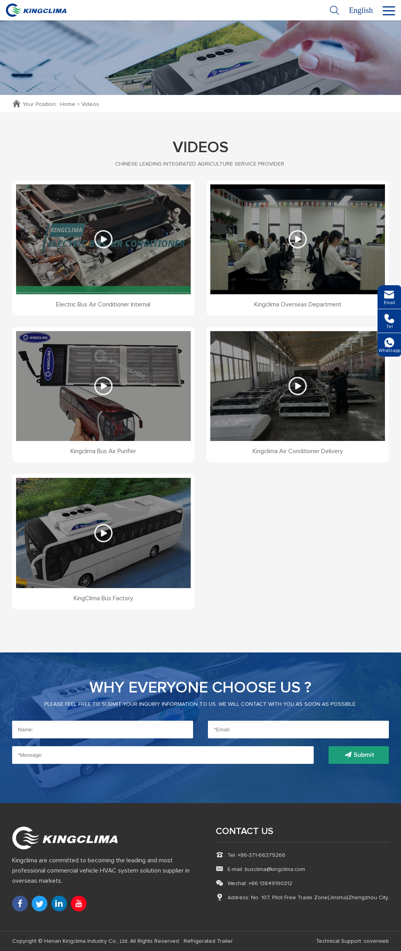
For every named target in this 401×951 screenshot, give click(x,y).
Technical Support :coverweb (352, 941)
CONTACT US (244, 831)
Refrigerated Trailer (208, 941)
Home (67, 104)
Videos (90, 104)
